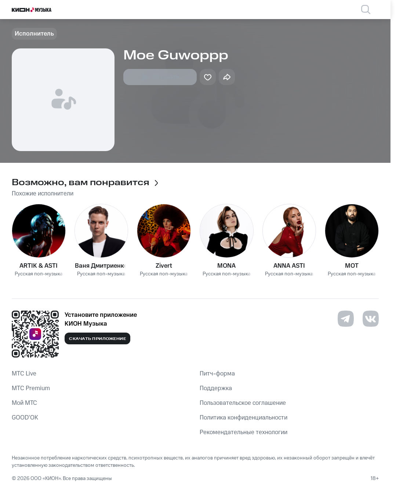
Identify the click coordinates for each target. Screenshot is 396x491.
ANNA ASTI (289, 266)
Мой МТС (24, 403)
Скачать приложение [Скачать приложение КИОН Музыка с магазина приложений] (97, 338)
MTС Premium (31, 388)
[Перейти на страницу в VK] (371, 319)
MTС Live (24, 373)
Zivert (164, 266)
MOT (352, 266)
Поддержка (216, 388)
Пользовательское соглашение (243, 403)
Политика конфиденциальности (243, 417)
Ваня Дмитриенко (101, 266)
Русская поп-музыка (39, 274)
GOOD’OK (25, 417)
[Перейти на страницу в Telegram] (346, 319)
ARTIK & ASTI (38, 266)
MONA (226, 266)
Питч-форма (217, 373)
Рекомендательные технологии (243, 432)
